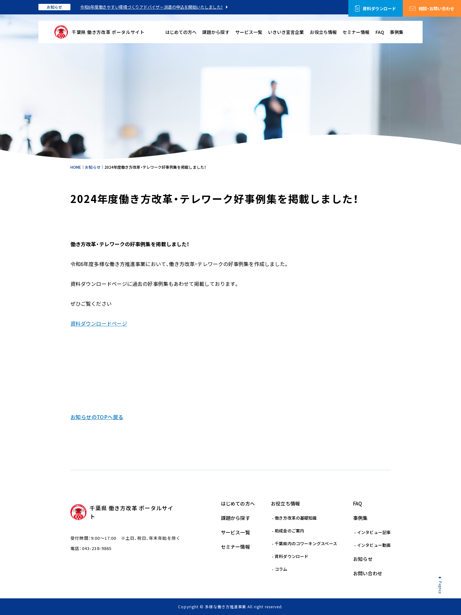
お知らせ (54, 7)
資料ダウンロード (379, 8)
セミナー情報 (356, 32)
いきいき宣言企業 (286, 32)
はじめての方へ (181, 32)
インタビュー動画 (374, 545)
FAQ (380, 32)
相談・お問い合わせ (436, 8)
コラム (281, 569)
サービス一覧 (248, 32)
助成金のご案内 (289, 531)
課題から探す (215, 32)
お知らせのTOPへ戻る (96, 417)
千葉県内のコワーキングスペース (306, 543)
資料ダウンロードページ (98, 323)
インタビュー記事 (374, 532)
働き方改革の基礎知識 (296, 518)
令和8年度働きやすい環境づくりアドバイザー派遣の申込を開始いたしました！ (151, 7)
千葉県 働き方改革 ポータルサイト (108, 32)
